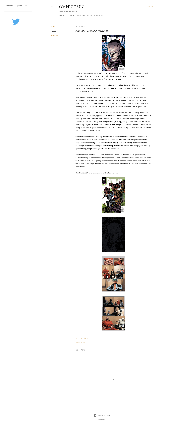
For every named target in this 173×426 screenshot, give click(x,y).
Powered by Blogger (102, 415)
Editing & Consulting (75, 16)
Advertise (98, 16)
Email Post (84, 339)
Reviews (54, 35)
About (90, 16)
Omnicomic (71, 6)
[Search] (150, 6)
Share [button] (53, 26)
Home (61, 16)
